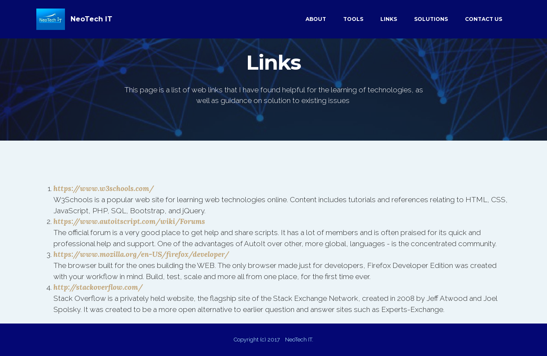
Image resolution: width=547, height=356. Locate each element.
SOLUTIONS (431, 19)
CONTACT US (483, 19)
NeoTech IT (91, 19)
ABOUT (316, 19)
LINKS (388, 19)
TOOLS (353, 19)
